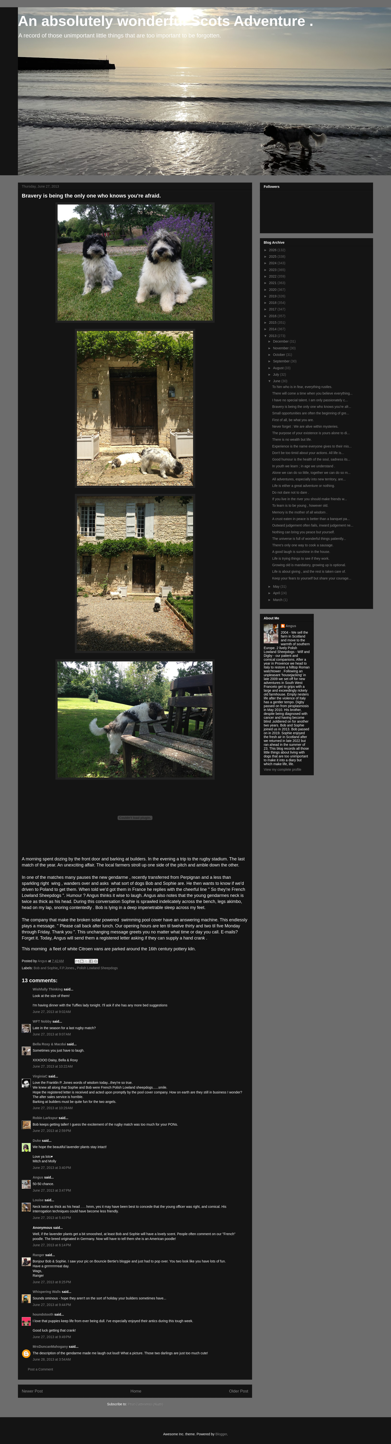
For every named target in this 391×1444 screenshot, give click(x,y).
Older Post (238, 1391)
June (277, 381)
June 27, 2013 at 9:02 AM (52, 1012)
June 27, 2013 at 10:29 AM (53, 1108)
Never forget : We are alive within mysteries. (305, 426)
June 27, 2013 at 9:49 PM (52, 1337)
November (281, 348)
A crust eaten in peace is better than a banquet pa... (311, 519)
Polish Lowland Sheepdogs (97, 968)
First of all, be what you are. (293, 420)
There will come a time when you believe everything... (312, 393)
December (281, 341)
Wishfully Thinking (48, 989)
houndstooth (43, 1314)
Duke (37, 1141)
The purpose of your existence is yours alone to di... (311, 433)
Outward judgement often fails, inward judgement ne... (312, 525)
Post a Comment (40, 1369)
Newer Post (32, 1391)
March (278, 600)
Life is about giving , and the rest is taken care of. (309, 571)
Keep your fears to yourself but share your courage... (311, 578)
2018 (273, 303)
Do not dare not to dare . (290, 492)
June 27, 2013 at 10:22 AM (53, 1066)
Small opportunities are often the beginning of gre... (310, 413)
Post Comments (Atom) (145, 1404)
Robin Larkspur (45, 1118)
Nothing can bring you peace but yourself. (303, 532)
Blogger (221, 1434)
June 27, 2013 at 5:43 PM (52, 1218)
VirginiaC (40, 1076)
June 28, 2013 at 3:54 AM (52, 1359)
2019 (273, 296)
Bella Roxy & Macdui (49, 1044)
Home (135, 1391)
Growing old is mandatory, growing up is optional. (309, 565)
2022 (273, 276)
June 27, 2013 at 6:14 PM (52, 1245)
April (277, 593)
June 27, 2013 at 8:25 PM (52, 1282)
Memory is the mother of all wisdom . (299, 512)
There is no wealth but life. (292, 439)
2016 (273, 316)
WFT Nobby (42, 1021)
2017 (273, 309)
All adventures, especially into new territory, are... (309, 479)
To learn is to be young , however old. (300, 505)
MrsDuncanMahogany (50, 1347)
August (278, 368)
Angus (38, 1177)
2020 (273, 290)
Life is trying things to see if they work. (301, 558)
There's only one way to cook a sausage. (302, 545)
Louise (38, 1200)
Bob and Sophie (46, 968)
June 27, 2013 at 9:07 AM (52, 1034)
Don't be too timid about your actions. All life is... (308, 453)
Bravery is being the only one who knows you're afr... (311, 407)
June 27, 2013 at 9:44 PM (52, 1305)
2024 (273, 263)
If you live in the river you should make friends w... (309, 499)
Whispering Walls (47, 1292)
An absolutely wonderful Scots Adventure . (165, 21)
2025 (273, 256)
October (279, 355)
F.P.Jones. (67, 968)
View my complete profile (282, 769)
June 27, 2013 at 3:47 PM (52, 1190)
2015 (273, 322)
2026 (273, 250)
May (276, 586)
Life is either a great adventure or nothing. (303, 486)
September (281, 361)
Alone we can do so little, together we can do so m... (311, 473)
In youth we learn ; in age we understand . (303, 466)
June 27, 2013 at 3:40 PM (52, 1168)
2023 (273, 270)
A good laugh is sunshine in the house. (301, 552)
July (276, 374)
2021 (273, 283)
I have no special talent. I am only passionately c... (310, 400)
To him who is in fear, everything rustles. (302, 387)
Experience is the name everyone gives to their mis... (312, 446)
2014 (273, 329)
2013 (273, 336)
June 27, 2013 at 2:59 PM (52, 1131)
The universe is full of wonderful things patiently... (309, 539)
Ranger (38, 1255)
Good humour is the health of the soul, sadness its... (311, 459)
